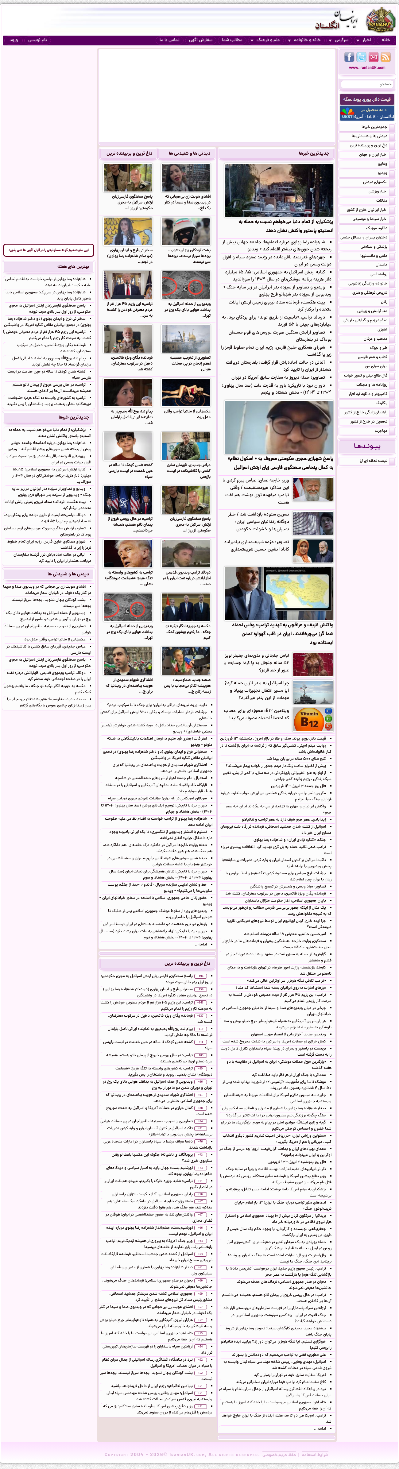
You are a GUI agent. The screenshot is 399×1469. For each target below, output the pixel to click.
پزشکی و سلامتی (378, 247)
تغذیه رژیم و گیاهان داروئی (369, 321)
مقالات (385, 201)
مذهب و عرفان (379, 339)
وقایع (386, 164)
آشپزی (386, 330)
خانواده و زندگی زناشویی (371, 284)
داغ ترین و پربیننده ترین (129, 153)
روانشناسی (382, 275)
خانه (386, 40)
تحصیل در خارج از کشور (373, 422)
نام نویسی (37, 40)
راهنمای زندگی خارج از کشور (369, 413)
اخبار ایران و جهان (377, 155)
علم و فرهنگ (265, 40)
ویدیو (386, 173)
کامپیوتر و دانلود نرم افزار (372, 394)
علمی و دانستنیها (377, 256)
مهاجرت (385, 431)
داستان (385, 265)
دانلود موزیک (380, 229)
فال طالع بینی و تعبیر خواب (369, 376)
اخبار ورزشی (382, 192)
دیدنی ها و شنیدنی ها (189, 153)
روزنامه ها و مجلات (375, 385)
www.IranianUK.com (367, 68)
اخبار (363, 40)
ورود (14, 40)
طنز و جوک (382, 348)
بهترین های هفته (73, 267)
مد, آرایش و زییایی (376, 311)
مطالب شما (232, 40)
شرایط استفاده (315, 1455)
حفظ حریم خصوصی (279, 1455)
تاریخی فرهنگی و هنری (373, 293)
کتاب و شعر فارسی (376, 357)
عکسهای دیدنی (379, 183)
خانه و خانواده (304, 40)
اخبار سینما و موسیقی (374, 219)
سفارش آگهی (200, 40)
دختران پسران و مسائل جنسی (367, 238)
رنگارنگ (385, 403)
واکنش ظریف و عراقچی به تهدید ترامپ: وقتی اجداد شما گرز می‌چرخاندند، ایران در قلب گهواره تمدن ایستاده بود (282, 634)
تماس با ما (170, 40)
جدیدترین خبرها (314, 153)
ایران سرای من (380, 367)
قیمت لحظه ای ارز (377, 461)
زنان (388, 302)
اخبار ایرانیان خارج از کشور (371, 210)
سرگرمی (338, 40)
